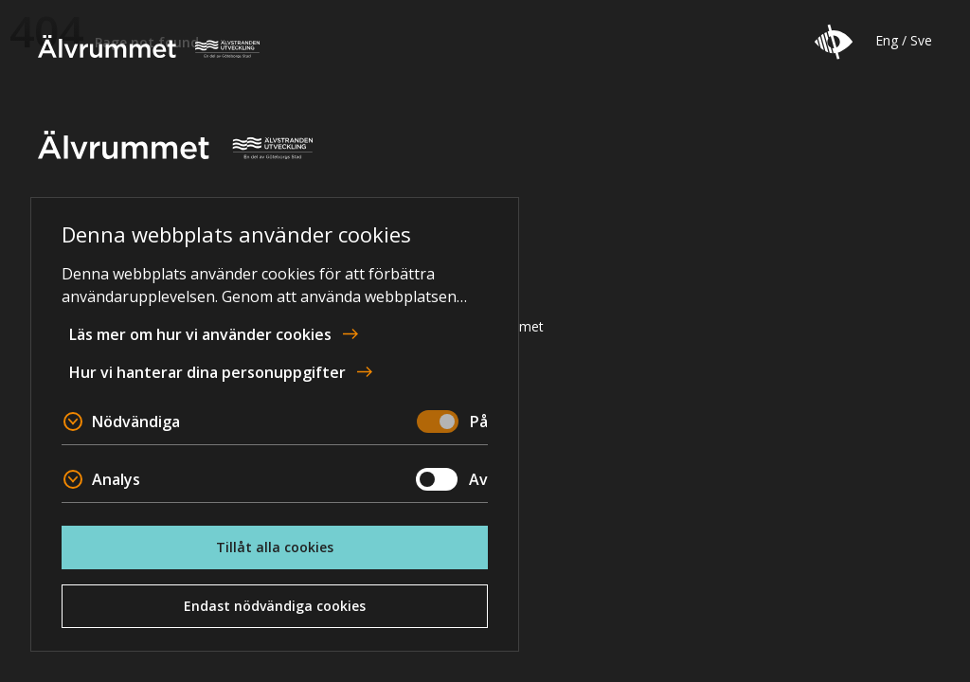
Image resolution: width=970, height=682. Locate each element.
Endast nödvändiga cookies (275, 606)
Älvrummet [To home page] (149, 46)
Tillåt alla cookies (274, 547)
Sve (921, 40)
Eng (886, 40)
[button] (834, 42)
